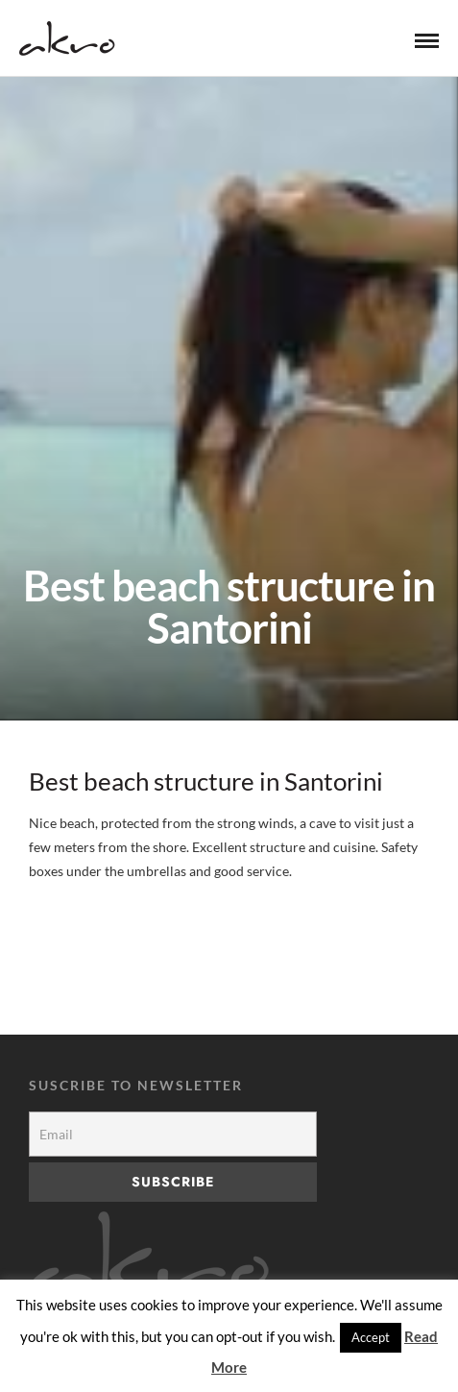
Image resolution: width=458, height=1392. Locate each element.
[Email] (173, 1134)
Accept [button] (370, 1337)
